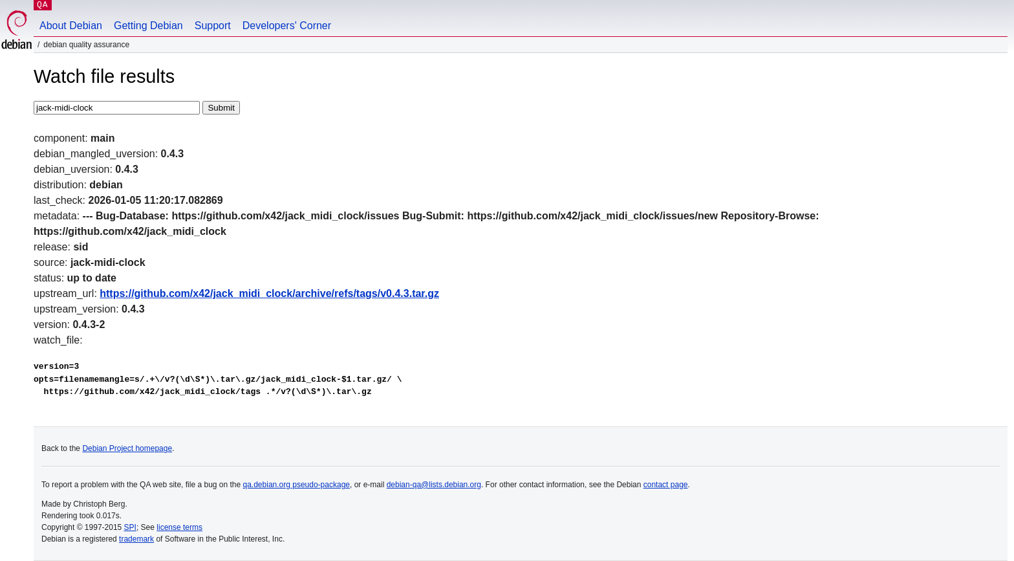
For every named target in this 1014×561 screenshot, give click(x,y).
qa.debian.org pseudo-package (296, 484)
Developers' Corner (287, 25)
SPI (130, 527)
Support (213, 25)
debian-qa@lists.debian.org (434, 484)
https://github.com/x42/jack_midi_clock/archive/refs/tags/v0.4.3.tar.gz (269, 293)
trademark (136, 539)
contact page (665, 484)
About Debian (70, 25)
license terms (179, 527)
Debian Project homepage (127, 448)
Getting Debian (148, 25)
